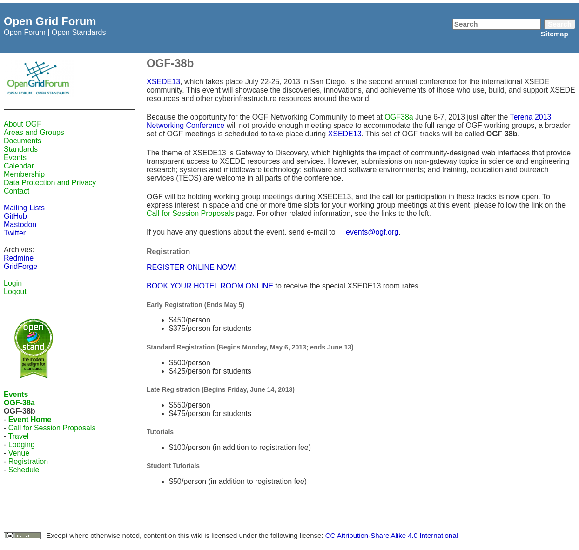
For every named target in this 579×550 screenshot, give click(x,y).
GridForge (20, 266)
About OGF (22, 124)
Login (13, 283)
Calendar (19, 166)
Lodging (21, 445)
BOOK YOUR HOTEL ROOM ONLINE (210, 286)
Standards (21, 149)
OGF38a (398, 117)
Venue (18, 453)
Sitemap (554, 34)
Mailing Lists (24, 208)
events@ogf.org (372, 232)
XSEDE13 (163, 82)
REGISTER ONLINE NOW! (192, 267)
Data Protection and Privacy (50, 183)
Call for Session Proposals (52, 428)
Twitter (15, 233)
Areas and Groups (34, 132)
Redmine (19, 258)
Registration (28, 461)
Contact (16, 191)
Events (15, 157)
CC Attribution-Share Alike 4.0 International (391, 535)
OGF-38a (19, 403)
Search (560, 24)
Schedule (24, 470)
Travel (18, 436)
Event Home (29, 419)
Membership (24, 174)
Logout (15, 291)
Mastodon (20, 224)
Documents (22, 141)
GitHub (15, 216)
